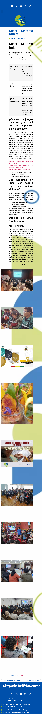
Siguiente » (20, 675)
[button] (2, 11)
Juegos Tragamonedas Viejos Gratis (19, 169)
